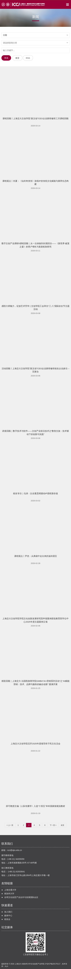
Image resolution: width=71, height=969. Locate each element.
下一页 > (53, 825)
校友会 (7, 919)
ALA (6, 966)
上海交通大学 (10, 890)
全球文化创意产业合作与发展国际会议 (21, 897)
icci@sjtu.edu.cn (14, 850)
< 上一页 (10, 825)
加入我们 (8, 912)
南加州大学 (9, 893)
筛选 (6, 58)
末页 (62, 825)
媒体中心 (8, 915)
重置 (17, 58)
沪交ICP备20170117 (52, 964)
